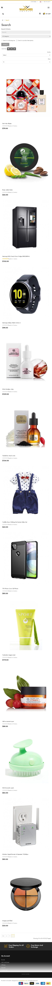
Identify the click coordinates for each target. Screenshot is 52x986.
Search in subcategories (8, 40)
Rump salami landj (7, 190)
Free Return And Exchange (37, 946)
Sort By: (49, 52)
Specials (3, 967)
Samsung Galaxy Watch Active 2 (11, 323)
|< (3, 936)
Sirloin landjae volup (8, 389)
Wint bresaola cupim (8, 788)
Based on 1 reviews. (12, 259)
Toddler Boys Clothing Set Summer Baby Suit (14, 522)
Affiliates (3, 965)
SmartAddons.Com (23, 980)
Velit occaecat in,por (8, 721)
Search (7, 20)
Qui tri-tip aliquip (6, 123)
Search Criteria (5, 29)
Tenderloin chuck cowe (8, 456)
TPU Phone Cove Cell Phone (10, 589)
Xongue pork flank (7, 921)
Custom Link (4, 970)
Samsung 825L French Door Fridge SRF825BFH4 (16, 256)
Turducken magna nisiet (8, 655)
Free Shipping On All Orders (16, 946)
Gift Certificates (5, 962)
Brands (3, 960)
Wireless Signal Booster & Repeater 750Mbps (15, 854)
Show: (49, 59)
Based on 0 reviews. (12, 126)
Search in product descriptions (24, 40)
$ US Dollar (34, 1)
